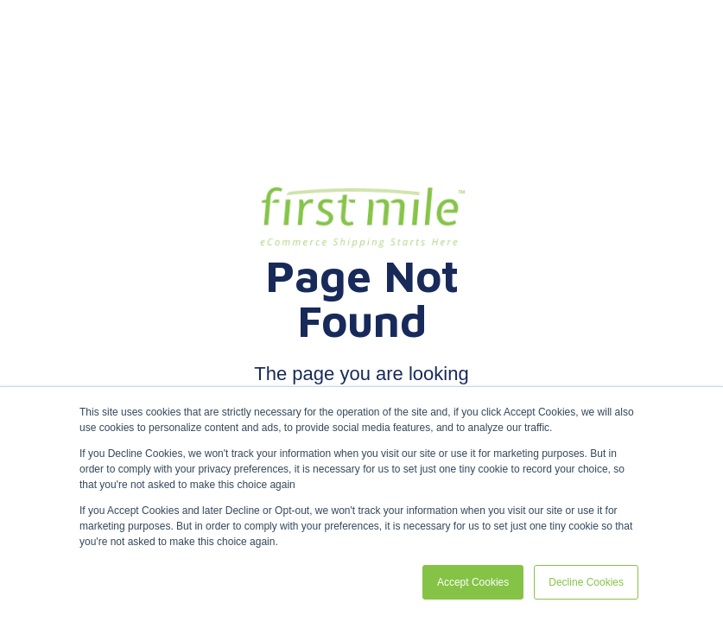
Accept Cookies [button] (473, 582)
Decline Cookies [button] (586, 582)
